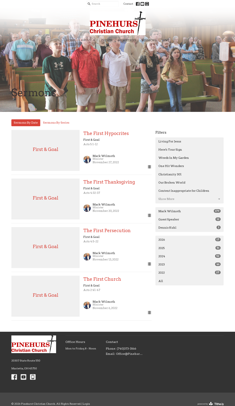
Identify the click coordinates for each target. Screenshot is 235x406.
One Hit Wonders (171, 166)
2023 (189, 264)
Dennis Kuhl (189, 227)
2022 (189, 272)
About (88, 40)
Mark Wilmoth (189, 211)
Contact (128, 3)
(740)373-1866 (126, 348)
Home (70, 40)
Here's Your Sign (170, 149)
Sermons (149, 40)
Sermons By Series (56, 122)
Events (107, 40)
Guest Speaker (189, 219)
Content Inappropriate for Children (183, 190)
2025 (189, 248)
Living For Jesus (169, 141)
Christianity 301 (170, 174)
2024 (189, 256)
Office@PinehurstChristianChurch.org (129, 354)
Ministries (127, 40)
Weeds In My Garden (173, 158)
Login (86, 403)
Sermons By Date (26, 122)
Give (165, 40)
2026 (189, 239)
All (160, 281)
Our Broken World (171, 182)
